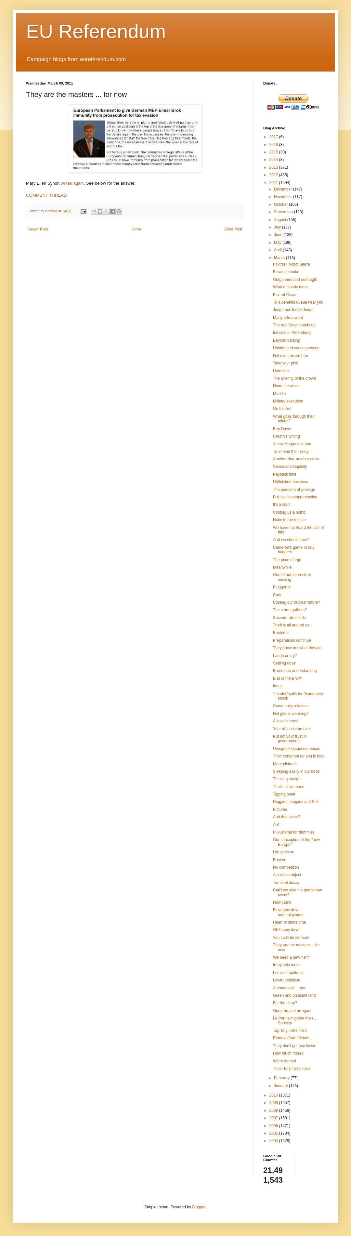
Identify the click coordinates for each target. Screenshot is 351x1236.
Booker (279, 860)
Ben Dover (282, 429)
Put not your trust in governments (290, 738)
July (278, 227)
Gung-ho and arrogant (292, 1010)
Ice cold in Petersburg (292, 332)
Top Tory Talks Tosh (290, 1030)
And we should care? (291, 539)
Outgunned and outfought (295, 279)
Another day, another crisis (296, 459)
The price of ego (287, 560)
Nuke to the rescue (289, 520)
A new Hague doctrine (292, 443)
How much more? (288, 1053)
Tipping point (284, 794)
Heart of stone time (289, 922)
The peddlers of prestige (294, 489)
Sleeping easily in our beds (296, 771)
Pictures (280, 809)
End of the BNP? (287, 678)
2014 (274, 159)
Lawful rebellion (286, 980)
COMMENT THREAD (46, 195)
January (281, 1086)
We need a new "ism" (291, 957)
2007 (274, 1118)
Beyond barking (286, 340)
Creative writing (286, 436)
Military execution (288, 401)
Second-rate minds (289, 617)
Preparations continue (292, 640)
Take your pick (285, 363)
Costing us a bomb (289, 512)
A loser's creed (285, 721)
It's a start (281, 504)
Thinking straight (287, 779)
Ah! (276, 824)
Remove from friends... (292, 1038)
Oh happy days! (286, 929)
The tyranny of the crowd (294, 378)
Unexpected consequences (296, 748)
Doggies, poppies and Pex (295, 801)
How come (282, 902)
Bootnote (281, 632)
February (282, 1078)
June (278, 234)
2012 (274, 175)
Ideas (277, 686)
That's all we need (288, 786)
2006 (274, 1126)
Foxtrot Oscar (285, 295)
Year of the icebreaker (292, 729)
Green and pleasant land (294, 995)
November (283, 196)
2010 (274, 1095)
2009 (274, 1102)
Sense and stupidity (290, 466)
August (280, 219)
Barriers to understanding (295, 670)
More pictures (285, 764)
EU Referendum (96, 31)
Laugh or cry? (285, 655)
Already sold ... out (289, 988)
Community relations (290, 705)
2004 (274, 1140)
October (281, 204)
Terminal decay (286, 882)
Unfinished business (290, 482)
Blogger (198, 1207)
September (284, 212)
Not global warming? (290, 713)
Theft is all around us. (291, 625)
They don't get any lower (294, 1046)
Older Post (233, 229)
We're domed (284, 1061)
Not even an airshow (290, 355)
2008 (274, 1110)
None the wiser (286, 386)
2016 (274, 144)
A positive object (287, 875)
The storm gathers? (290, 610)
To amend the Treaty (290, 451)
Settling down (284, 663)
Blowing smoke (286, 272)
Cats (277, 595)
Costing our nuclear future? (296, 602)
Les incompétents (288, 972)
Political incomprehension (295, 497)
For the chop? (285, 1003)
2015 (274, 152)
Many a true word (288, 317)
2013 (274, 167)
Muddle (279, 393)
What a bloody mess (290, 287)
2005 (274, 1133)
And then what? (286, 817)
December (283, 189)
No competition (286, 867)
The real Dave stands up (294, 325)
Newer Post (38, 229)
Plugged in (282, 587)
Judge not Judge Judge (293, 310)
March (280, 258)
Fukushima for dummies (294, 832)
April (278, 250)
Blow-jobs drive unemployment (288, 912)
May (278, 242)
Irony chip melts (286, 965)
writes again (72, 183)
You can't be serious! (291, 937)
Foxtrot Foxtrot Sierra (291, 264)
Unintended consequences (296, 348)
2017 (274, 137)
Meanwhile (282, 567)
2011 (274, 182)
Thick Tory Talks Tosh (291, 1068)
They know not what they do (297, 648)
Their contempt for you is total (298, 756)
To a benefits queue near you (298, 302)
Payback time (284, 474)
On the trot (282, 408)
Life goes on (283, 852)
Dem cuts (281, 370)
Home (136, 229)
